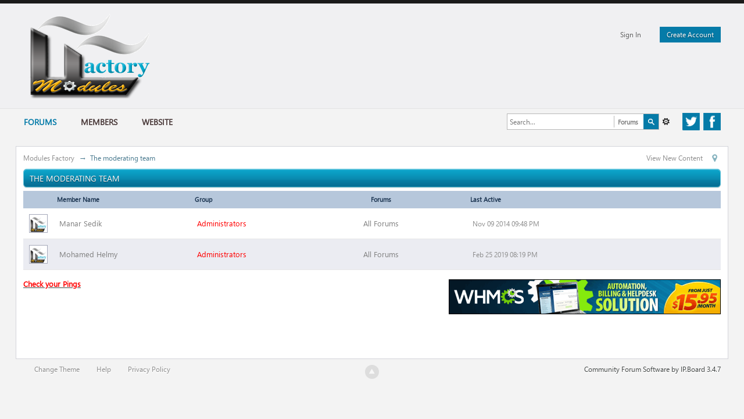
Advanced (666, 121)
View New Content (674, 158)
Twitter (691, 128)
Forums (40, 121)
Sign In (630, 34)
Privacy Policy (149, 369)
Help (103, 369)
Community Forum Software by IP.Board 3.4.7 (652, 369)
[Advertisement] (234, 323)
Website (157, 121)
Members (99, 121)
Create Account (690, 34)
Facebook (712, 128)
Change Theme (57, 369)
